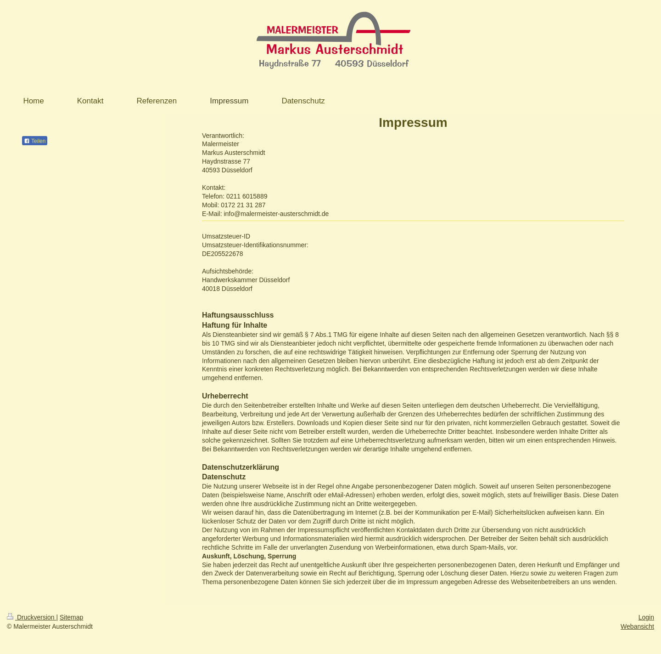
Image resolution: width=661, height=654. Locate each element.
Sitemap (71, 617)
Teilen (34, 141)
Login (646, 617)
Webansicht (637, 626)
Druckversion (31, 617)
